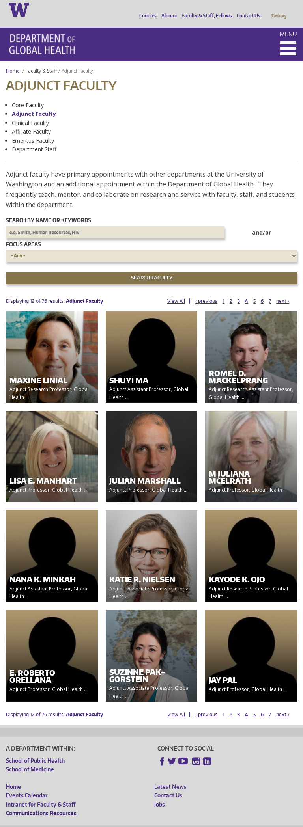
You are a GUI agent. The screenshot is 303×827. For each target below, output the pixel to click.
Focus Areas (23, 233)
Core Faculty (28, 94)
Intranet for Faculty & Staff (40, 793)
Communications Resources (41, 802)
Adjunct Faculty (34, 102)
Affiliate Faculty (31, 120)
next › (282, 290)
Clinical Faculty (30, 111)
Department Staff (34, 138)
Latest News (170, 775)
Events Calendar (27, 784)
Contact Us (246, 9)
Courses (146, 9)
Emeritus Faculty (33, 129)
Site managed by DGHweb (189, 820)
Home (13, 59)
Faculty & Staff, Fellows (205, 9)
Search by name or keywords (48, 209)
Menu (288, 23)
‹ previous (206, 290)
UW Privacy (110, 820)
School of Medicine (30, 758)
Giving (278, 9)
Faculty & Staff (41, 59)
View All (176, 290)
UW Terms (142, 820)
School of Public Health (35, 749)
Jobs (159, 793)
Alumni (167, 9)
